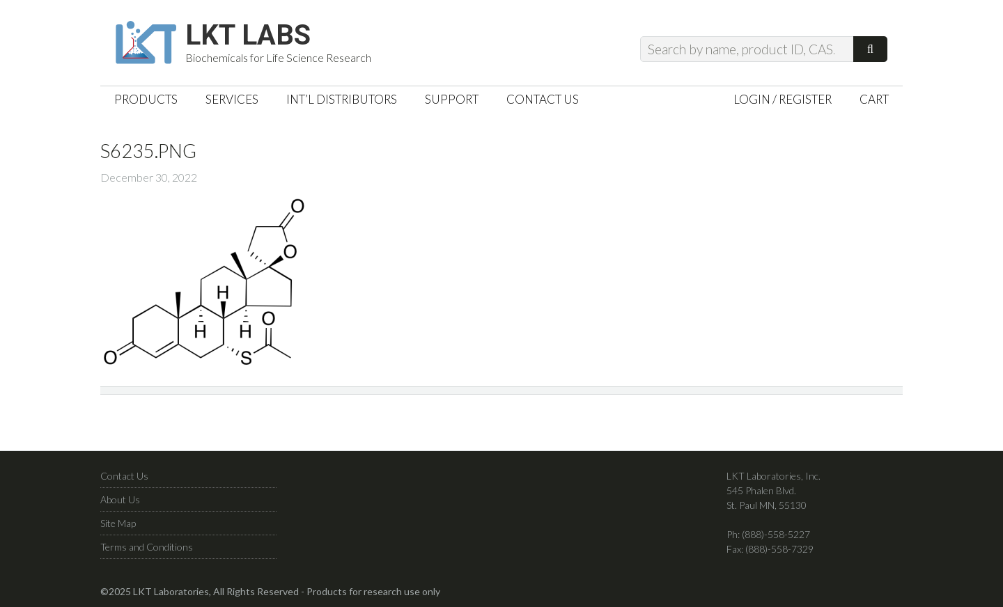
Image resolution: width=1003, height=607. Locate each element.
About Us (120, 499)
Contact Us (124, 476)
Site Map (118, 523)
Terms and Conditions (146, 547)
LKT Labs (248, 35)
